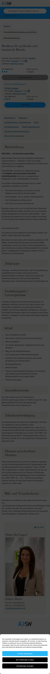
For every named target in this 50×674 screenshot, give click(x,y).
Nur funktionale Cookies (25, 660)
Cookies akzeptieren (25, 654)
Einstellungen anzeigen (25, 666)
